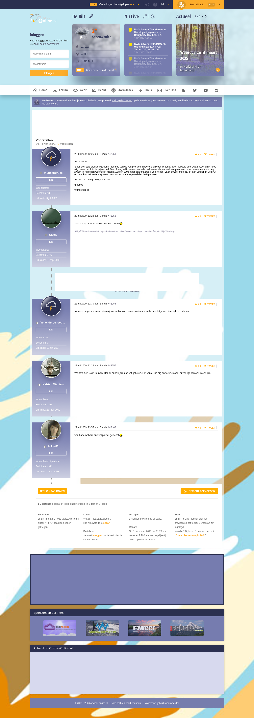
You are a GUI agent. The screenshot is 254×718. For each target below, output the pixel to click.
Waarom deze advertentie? (127, 292)
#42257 (112, 365)
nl (163, 4)
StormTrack (121, 90)
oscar (106, 523)
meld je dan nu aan (122, 100)
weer (79, 90)
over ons (166, 90)
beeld (98, 90)
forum (60, 90)
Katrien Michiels (53, 384)
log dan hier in (49, 103)
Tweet (211, 154)
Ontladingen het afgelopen (116, 4)
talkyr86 (53, 446)
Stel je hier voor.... (46, 143)
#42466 (112, 427)
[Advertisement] (124, 123)
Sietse (53, 235)
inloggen (97, 535)
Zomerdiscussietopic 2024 (190, 535)
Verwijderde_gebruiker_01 (53, 323)
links (145, 90)
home (39, 90)
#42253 (112, 154)
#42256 (112, 303)
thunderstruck (53, 173)
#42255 (112, 215)
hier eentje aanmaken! (47, 44)
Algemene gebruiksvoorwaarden (162, 703)
